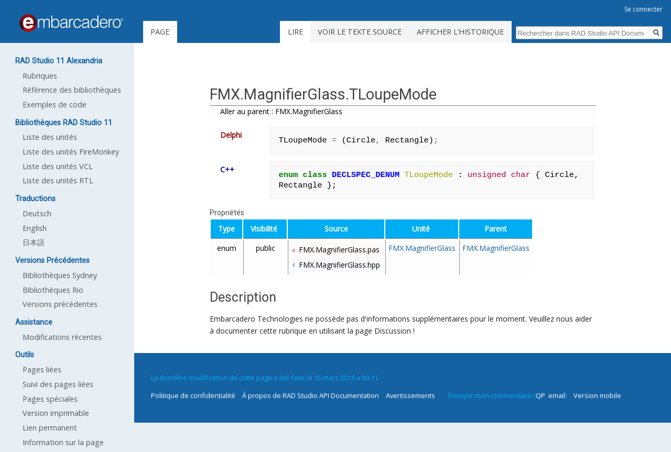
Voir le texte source (360, 32)
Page (159, 32)
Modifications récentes (62, 337)
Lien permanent (50, 428)
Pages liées (42, 369)
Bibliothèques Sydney (60, 275)
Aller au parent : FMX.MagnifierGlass (281, 111)
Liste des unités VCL (58, 166)
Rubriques (40, 76)
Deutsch (37, 213)
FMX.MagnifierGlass (422, 248)
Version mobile (597, 395)
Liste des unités (50, 137)
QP (540, 395)
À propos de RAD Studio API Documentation (310, 395)
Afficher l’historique (460, 32)
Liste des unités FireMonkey (71, 152)
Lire (295, 32)
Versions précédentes (60, 304)
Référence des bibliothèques (72, 90)
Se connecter (643, 9)
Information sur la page (63, 442)
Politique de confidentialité (193, 395)
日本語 (34, 242)
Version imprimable (56, 413)
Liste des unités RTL (58, 180)
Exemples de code (54, 104)
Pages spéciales (50, 399)
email (556, 395)
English (35, 228)
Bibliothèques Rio (53, 290)
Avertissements (410, 395)
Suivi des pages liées (58, 384)
